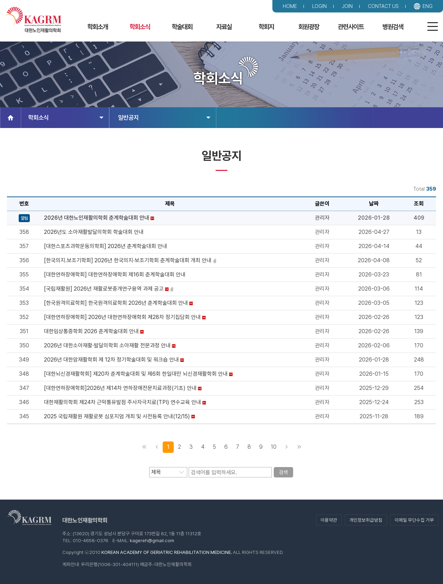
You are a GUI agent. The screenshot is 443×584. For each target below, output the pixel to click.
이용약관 (328, 520)
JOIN (347, 6)
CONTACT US (383, 6)
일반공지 (164, 117)
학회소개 (97, 27)
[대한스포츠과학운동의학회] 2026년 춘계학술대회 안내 (105, 246)
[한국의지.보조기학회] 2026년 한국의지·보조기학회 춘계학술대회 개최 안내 (127, 260)
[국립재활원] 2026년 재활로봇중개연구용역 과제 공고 (104, 288)
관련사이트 (351, 27)
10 (274, 447)
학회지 (266, 27)
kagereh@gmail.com (152, 540)
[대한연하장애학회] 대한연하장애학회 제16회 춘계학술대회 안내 (115, 274)
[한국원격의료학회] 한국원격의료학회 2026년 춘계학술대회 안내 (116, 303)
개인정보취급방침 (365, 520)
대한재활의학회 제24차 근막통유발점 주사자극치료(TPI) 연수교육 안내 (122, 402)
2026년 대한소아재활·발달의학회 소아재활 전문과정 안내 (107, 345)
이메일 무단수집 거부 (414, 520)
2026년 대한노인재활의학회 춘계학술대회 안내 (96, 218)
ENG (428, 6)
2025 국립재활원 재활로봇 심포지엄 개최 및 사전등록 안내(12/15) (117, 416)
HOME (290, 6)
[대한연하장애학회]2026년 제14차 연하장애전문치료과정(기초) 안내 (120, 388)
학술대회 (182, 27)
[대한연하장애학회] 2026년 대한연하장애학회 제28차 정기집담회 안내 (122, 317)
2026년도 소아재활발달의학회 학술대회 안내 (94, 232)
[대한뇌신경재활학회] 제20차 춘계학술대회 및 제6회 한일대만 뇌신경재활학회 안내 (136, 374)
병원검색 (392, 27)
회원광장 (308, 27)
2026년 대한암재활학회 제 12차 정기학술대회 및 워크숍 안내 (111, 359)
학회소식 (139, 27)
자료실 (224, 27)
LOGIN (319, 6)
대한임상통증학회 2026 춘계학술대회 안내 (91, 331)
